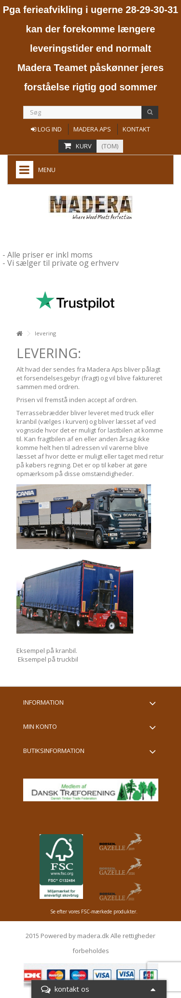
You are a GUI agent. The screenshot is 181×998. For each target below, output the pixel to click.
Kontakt (136, 129)
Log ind (46, 129)
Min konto (40, 726)
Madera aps (92, 129)
